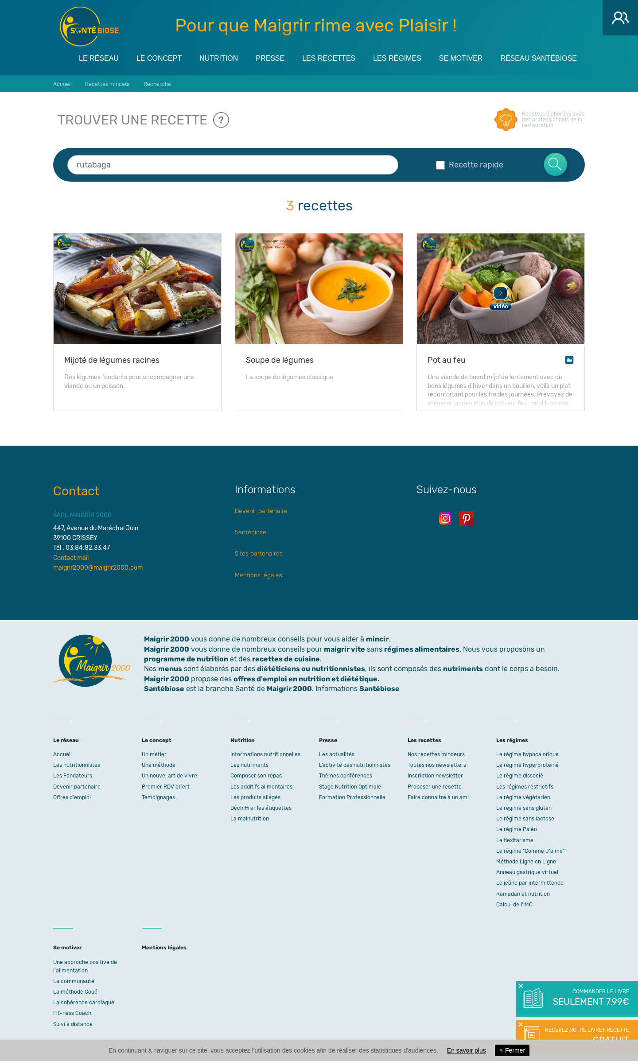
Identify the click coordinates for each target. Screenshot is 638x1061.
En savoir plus (466, 1050)
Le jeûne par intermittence (530, 883)
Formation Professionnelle (352, 797)
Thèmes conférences (345, 776)
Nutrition (218, 58)
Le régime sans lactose (525, 819)
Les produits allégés (255, 797)
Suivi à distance (73, 1024)
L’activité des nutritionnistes (354, 765)
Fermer (512, 1050)
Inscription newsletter (435, 776)
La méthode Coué (75, 992)
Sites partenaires (259, 553)
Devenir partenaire (261, 511)
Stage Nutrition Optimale (350, 787)
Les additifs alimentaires (261, 787)
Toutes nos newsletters (437, 765)
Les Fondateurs (72, 776)
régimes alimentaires (421, 649)
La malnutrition (249, 819)
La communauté (73, 981)
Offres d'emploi (72, 797)
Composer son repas (256, 776)
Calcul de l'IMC (514, 905)
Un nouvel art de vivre (169, 776)
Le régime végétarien (523, 797)
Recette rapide (469, 165)
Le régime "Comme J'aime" (530, 851)
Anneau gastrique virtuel (527, 872)
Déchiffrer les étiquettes (261, 808)
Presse (270, 58)
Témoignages (158, 797)
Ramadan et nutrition (523, 894)
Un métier (154, 754)
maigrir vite (344, 649)
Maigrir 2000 (89, 27)
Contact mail (71, 558)
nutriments (463, 669)
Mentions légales (258, 575)
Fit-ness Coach (72, 1013)
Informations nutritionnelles (265, 754)
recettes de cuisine (286, 659)
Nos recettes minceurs (436, 754)
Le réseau (99, 58)
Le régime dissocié (519, 776)
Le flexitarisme (514, 840)
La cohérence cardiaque (83, 1002)
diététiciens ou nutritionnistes (311, 669)
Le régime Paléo (516, 829)
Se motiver (461, 58)
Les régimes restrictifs (524, 787)
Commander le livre (590, 998)
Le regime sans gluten (524, 808)
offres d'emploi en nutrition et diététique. (306, 679)
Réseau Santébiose (538, 58)
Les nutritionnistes (76, 765)
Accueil (62, 754)
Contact (76, 491)
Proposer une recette (435, 787)
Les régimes (397, 58)
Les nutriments (249, 765)
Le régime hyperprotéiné (527, 765)
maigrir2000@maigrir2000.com (98, 567)
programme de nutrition (186, 659)
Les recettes (328, 58)
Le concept (159, 58)
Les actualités (336, 754)
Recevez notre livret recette (586, 1036)
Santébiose (250, 532)
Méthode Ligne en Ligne (526, 862)
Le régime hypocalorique (527, 754)
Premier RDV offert (166, 787)
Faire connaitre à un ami (438, 797)
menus (170, 669)
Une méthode (158, 765)
